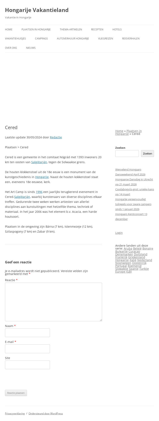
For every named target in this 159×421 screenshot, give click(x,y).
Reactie (11, 280)
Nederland (144, 260)
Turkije (144, 269)
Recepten (97, 29)
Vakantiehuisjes (15, 38)
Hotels (117, 29)
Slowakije (121, 269)
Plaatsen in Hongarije (36, 29)
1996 (39, 192)
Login (119, 233)
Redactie (56, 137)
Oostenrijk (139, 263)
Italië (133, 260)
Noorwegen (123, 263)
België (137, 248)
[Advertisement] (79, 89)
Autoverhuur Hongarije (73, 38)
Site (7, 358)
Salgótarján (39, 162)
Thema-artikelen (71, 29)
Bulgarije (121, 251)
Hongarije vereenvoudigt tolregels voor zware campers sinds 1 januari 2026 (133, 204)
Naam (10, 326)
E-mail (10, 342)
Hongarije (42, 177)
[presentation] (36, 379)
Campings (41, 38)
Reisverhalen (131, 38)
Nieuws (31, 48)
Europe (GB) (123, 272)
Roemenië (135, 266)
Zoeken (120, 148)
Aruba (128, 248)
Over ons (11, 48)
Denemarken (124, 254)
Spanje (134, 269)
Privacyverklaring (15, 413)
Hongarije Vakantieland (37, 10)
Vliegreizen (105, 38)
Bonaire (147, 248)
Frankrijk (121, 257)
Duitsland (140, 254)
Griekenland (136, 257)
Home (8, 29)
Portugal (121, 266)
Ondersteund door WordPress (46, 413)
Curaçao (134, 251)
